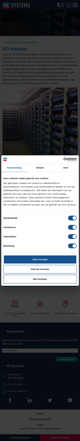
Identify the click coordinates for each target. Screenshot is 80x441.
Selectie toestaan (40, 269)
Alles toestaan (40, 259)
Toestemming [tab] (14, 167)
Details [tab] (40, 167)
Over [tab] (66, 167)
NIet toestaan (40, 279)
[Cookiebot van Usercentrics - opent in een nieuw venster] (63, 159)
